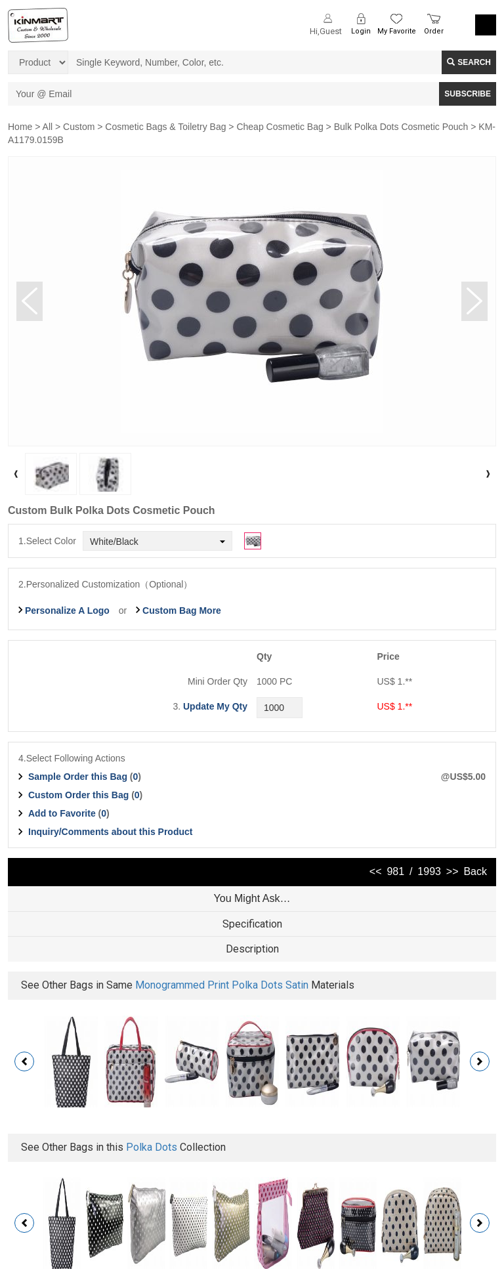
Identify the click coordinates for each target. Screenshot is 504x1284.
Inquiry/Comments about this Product (110, 831)
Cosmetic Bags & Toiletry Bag (165, 126)
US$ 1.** (395, 706)
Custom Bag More (181, 610)
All (48, 126)
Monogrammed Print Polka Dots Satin (221, 985)
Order (434, 31)
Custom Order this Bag (79, 795)
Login (361, 31)
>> (452, 871)
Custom (78, 126)
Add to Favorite (62, 813)
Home (20, 126)
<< (375, 871)
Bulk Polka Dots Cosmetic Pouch (401, 126)
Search (469, 62)
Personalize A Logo (67, 610)
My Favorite (396, 31)
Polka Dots (151, 1147)
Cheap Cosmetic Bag (279, 126)
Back (475, 871)
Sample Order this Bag (79, 776)
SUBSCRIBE (467, 93)
